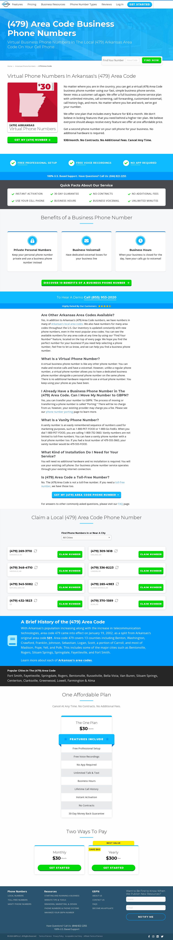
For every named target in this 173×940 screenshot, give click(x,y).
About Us (97, 886)
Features (27, 4)
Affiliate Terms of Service (93, 927)
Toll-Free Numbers (18, 890)
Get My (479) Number (32, 140)
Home (10, 66)
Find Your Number (113, 60)
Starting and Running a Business (61, 886)
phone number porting (60, 409)
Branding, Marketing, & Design (60, 895)
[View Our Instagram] (153, 927)
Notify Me (146, 907)
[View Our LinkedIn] (157, 927)
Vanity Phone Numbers (19, 895)
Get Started (158, 4)
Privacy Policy (58, 927)
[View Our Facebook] (149, 927)
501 (49, 629)
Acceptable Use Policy (73, 927)
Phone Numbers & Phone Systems (61, 899)
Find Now (151, 60)
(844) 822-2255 (117, 176)
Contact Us (98, 890)
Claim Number (70, 550)
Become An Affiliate (102, 899)
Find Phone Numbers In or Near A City (83, 531)
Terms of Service (45, 927)
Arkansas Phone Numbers (26, 66)
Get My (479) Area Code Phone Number (86, 492)
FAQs (94, 895)
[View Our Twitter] (161, 927)
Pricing (42, 4)
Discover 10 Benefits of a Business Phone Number (86, 283)
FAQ (120, 501)
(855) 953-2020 (103, 295)
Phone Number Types (93, 4)
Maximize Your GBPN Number (59, 903)
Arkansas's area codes (75, 651)
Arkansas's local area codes (67, 321)
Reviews (117, 4)
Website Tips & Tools (55, 890)
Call (100, 295)
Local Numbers (16, 886)
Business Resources (63, 4)
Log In (140, 4)
